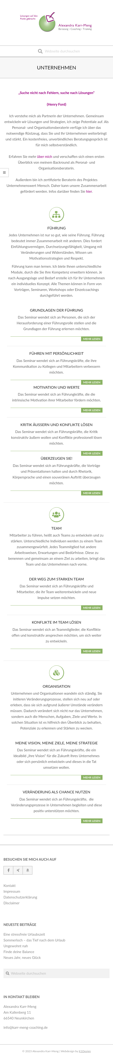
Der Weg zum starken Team (56, 579)
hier (89, 191)
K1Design (85, 1051)
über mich (44, 156)
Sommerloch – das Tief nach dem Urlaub (34, 940)
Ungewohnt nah (15, 946)
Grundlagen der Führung (56, 310)
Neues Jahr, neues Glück (22, 957)
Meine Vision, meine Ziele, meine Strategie (56, 743)
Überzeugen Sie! (56, 458)
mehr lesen (91, 339)
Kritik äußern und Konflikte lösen (56, 424)
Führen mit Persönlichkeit (56, 353)
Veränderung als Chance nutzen (56, 792)
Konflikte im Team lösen (56, 622)
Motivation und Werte (57, 387)
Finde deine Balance (18, 952)
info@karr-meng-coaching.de (25, 1027)
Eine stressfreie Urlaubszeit (24, 934)
